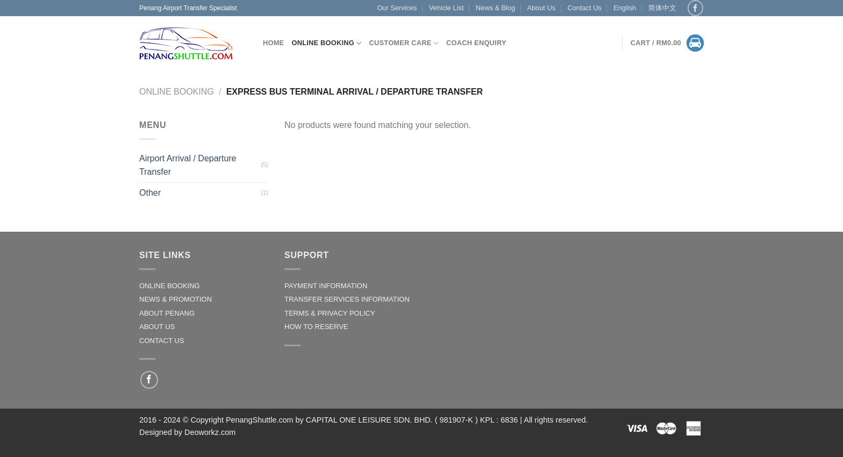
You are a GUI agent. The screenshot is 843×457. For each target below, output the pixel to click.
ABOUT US (157, 327)
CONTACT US (161, 341)
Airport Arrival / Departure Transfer (188, 165)
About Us (541, 8)
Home (273, 43)
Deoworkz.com (209, 432)
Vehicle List (446, 8)
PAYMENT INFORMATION (325, 286)
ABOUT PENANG (167, 313)
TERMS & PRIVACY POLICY (329, 313)
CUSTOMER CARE (404, 43)
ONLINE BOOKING (169, 286)
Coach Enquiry (476, 43)
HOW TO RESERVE (316, 327)
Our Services (397, 8)
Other (150, 192)
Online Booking (326, 43)
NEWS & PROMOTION (175, 299)
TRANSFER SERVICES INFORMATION (347, 299)
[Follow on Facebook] (695, 8)
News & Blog (495, 8)
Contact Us (584, 8)
